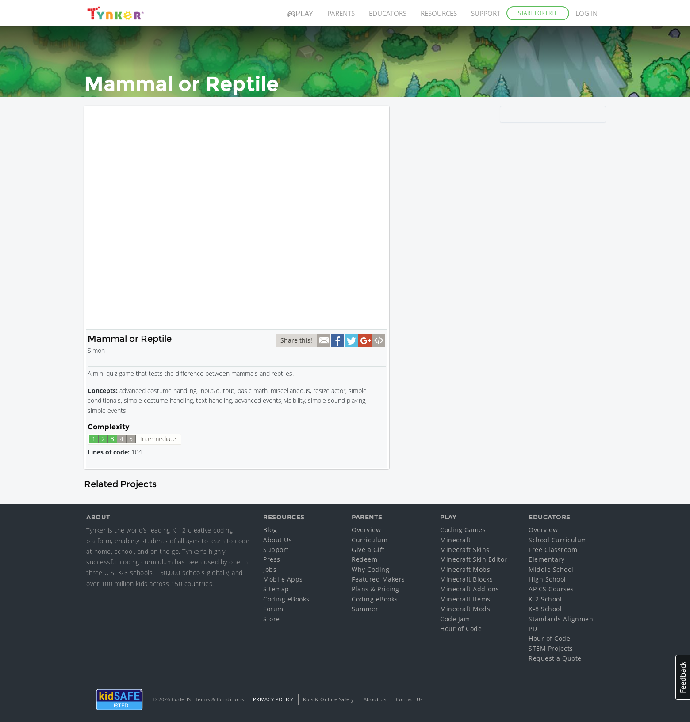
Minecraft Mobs (465, 569)
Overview (366, 529)
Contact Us (409, 699)
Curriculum (369, 540)
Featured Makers (378, 579)
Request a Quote (555, 658)
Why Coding (370, 569)
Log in (586, 13)
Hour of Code (461, 628)
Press (271, 559)
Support (485, 13)
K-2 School (545, 599)
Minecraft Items (465, 599)
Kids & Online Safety (328, 699)
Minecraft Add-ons (469, 589)
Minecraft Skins (465, 549)
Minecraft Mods (465, 609)
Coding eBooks (286, 599)
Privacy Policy (273, 699)
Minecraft (455, 540)
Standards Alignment (562, 619)
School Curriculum (558, 540)
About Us (277, 540)
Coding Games (463, 529)
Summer (365, 609)
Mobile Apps (283, 579)
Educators (387, 13)
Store (271, 619)
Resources (439, 13)
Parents (341, 13)
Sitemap (276, 589)
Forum (273, 609)
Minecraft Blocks (466, 579)
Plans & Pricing (375, 589)
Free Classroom (553, 549)
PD (533, 628)
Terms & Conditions (220, 699)
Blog (270, 529)
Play (300, 13)
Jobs (269, 569)
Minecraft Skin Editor (473, 559)
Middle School (551, 569)
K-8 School (545, 609)
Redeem (364, 559)
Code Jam (455, 619)
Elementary (546, 559)
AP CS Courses (551, 589)
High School (547, 579)
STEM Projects (551, 648)
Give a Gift (368, 549)
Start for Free (538, 13)
